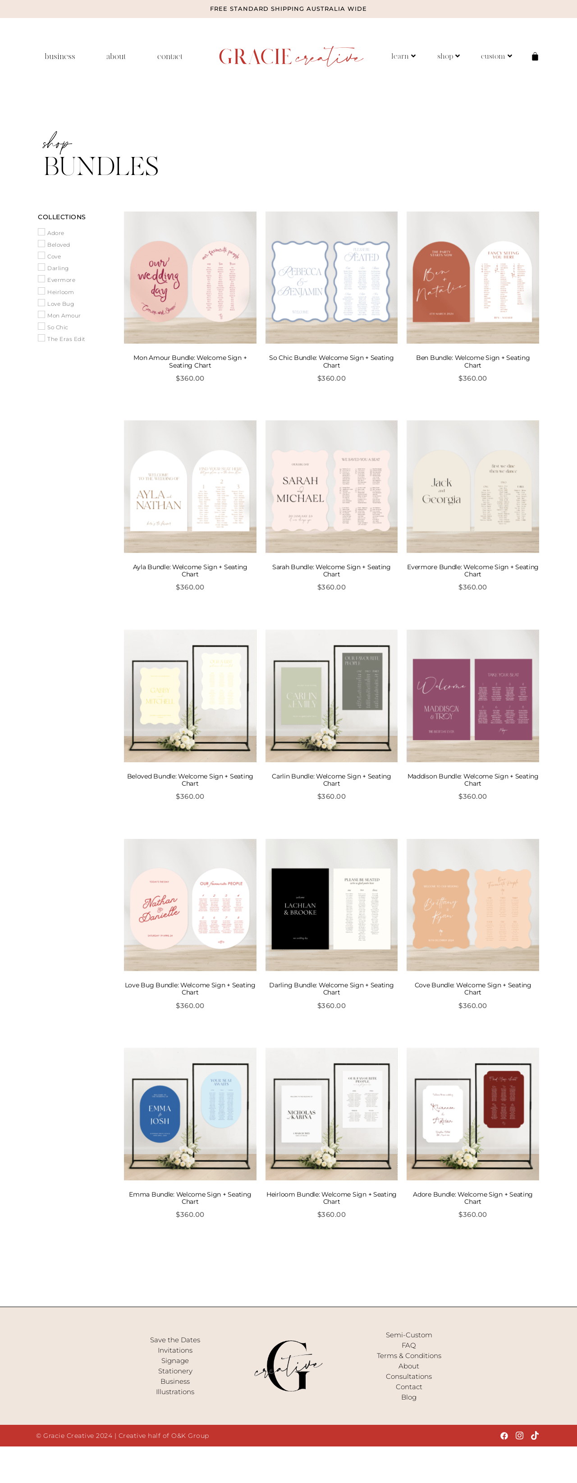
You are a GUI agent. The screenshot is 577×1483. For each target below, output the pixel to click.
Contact (409, 1386)
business (60, 56)
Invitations (175, 1350)
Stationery (175, 1371)
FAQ (409, 1345)
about (116, 56)
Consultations (409, 1376)
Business (175, 1381)
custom (496, 56)
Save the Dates (175, 1340)
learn (403, 56)
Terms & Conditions (409, 1355)
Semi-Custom (409, 1335)
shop (448, 56)
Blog (409, 1397)
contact (170, 56)
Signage (175, 1360)
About (408, 1366)
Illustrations (175, 1391)
